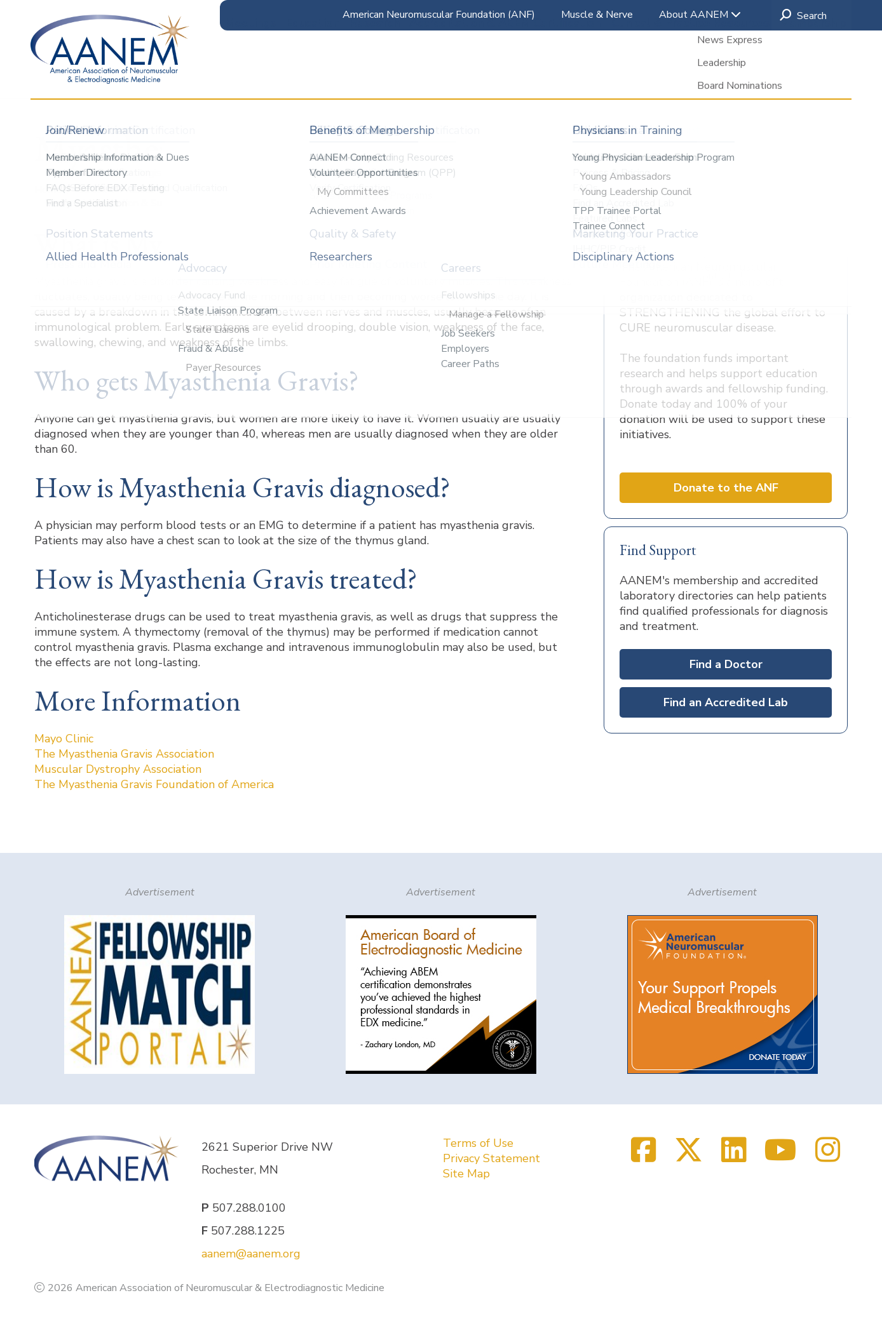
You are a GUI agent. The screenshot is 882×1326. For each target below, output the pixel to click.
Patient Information (263, 190)
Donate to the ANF (726, 487)
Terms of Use (478, 1143)
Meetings (250, 75)
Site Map (466, 1173)
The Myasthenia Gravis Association (124, 753)
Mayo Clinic (63, 738)
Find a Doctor (726, 664)
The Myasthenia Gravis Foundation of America (154, 784)
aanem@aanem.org (251, 1253)
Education (312, 75)
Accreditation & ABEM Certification (505, 75)
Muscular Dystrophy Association (117, 769)
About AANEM (700, 15)
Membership (813, 75)
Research (374, 75)
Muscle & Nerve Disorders (380, 190)
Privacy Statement (491, 1158)
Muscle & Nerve (597, 15)
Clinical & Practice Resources (690, 75)
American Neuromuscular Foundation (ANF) (439, 15)
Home (49, 190)
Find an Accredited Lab (725, 702)
